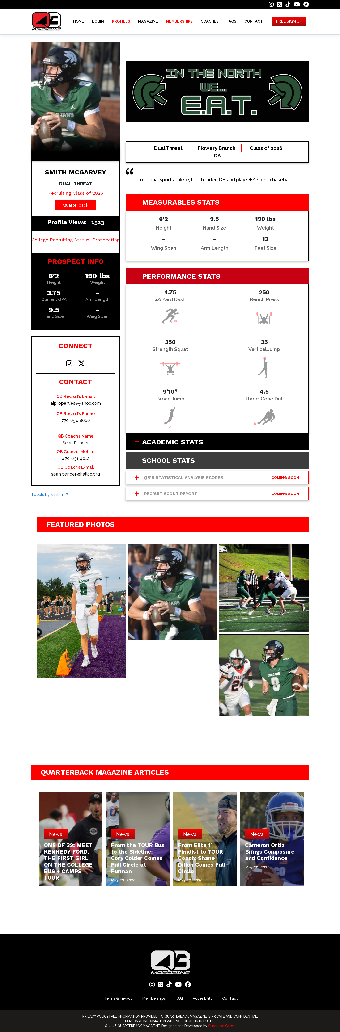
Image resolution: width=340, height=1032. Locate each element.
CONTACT (253, 22)
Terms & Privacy (118, 998)
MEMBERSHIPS (179, 22)
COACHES (210, 22)
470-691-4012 (75, 458)
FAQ (179, 998)
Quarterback (75, 205)
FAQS (231, 22)
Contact (230, 998)
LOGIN (98, 22)
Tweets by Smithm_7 (49, 494)
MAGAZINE (148, 22)
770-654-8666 (75, 420)
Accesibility (202, 998)
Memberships (154, 998)
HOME (78, 22)
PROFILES (121, 22)
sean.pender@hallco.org (75, 474)
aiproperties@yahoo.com (76, 403)
